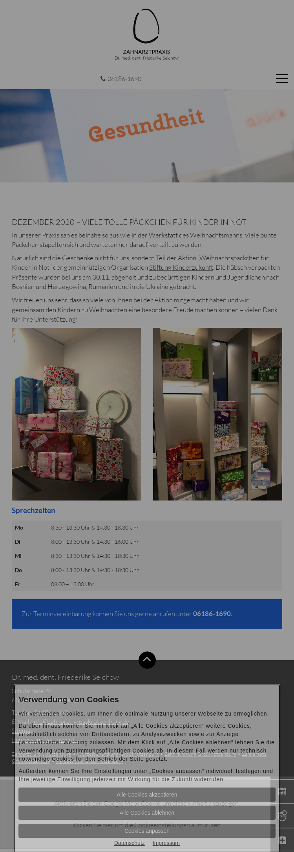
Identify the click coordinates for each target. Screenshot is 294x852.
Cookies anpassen (147, 831)
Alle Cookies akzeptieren (147, 794)
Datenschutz (129, 843)
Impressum (166, 843)
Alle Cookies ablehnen (147, 813)
